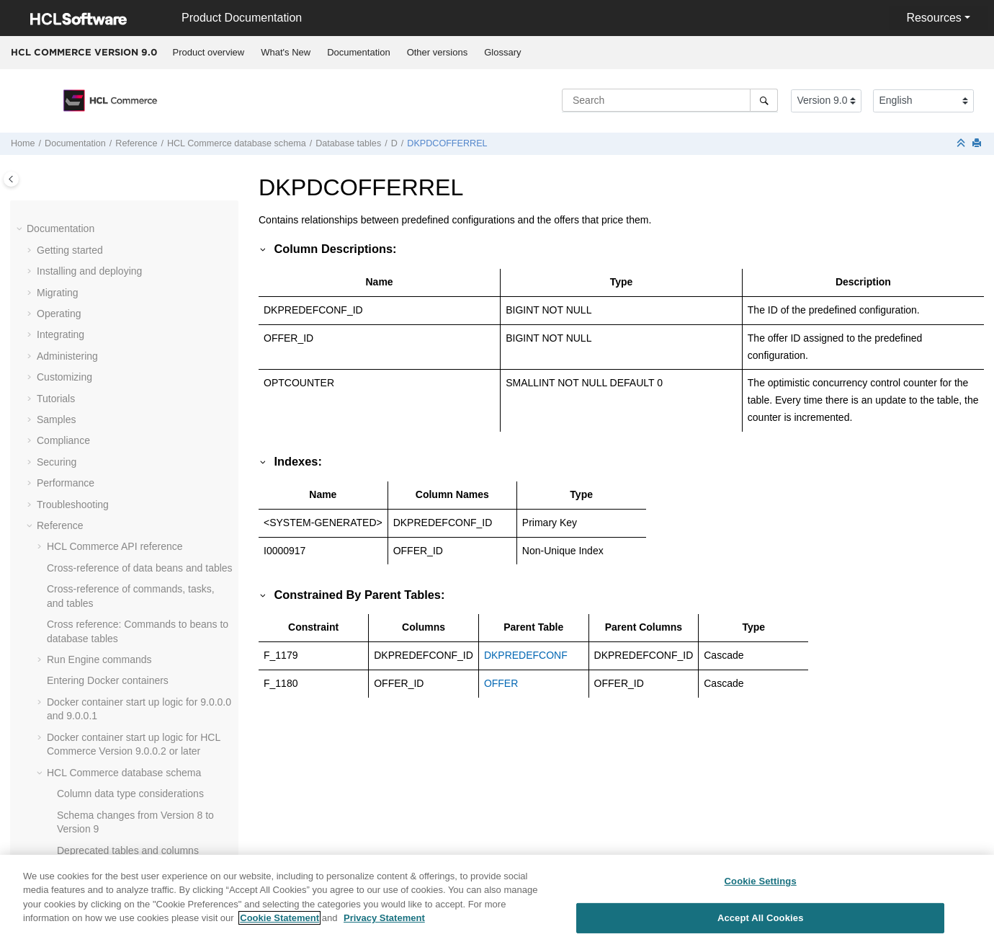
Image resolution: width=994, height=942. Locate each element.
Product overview (209, 52)
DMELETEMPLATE (120, 530)
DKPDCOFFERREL (447, 143)
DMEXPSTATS (110, 721)
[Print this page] (978, 143)
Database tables (348, 143)
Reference (136, 143)
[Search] (764, 100)
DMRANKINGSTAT (120, 826)
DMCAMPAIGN (111, 424)
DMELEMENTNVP (119, 466)
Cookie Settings (761, 884)
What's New (285, 52)
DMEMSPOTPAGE (120, 635)
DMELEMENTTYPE (121, 488)
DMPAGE (98, 784)
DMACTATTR (107, 360)
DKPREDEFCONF (119, 339)
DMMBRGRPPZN (117, 763)
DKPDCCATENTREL (124, 233)
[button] (71, 212)
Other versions (437, 52)
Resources (933, 18)
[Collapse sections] (962, 143)
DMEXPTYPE (108, 741)
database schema (236, 143)
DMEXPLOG (105, 699)
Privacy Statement (384, 920)
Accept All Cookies (760, 920)
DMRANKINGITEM (120, 805)
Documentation (358, 52)
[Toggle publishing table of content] (11, 179)
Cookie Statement (279, 920)
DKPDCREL (104, 318)
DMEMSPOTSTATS (121, 657)
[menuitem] (208, 52)
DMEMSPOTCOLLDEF (129, 572)
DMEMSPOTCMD (117, 551)
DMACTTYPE (108, 403)
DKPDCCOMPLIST (120, 254)
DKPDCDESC (108, 276)
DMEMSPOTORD (117, 615)
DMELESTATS (110, 509)
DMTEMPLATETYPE (124, 847)
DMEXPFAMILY (112, 678)
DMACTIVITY (107, 382)
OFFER (501, 683)
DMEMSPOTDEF (116, 593)
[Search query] (670, 100)
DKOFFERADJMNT (121, 212)
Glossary (502, 52)
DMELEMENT (108, 445)
